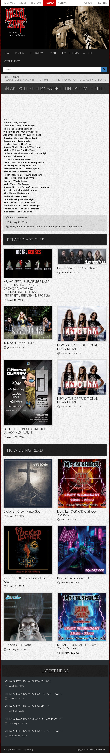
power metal (61, 226)
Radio (49, 2)
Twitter (102, 2)
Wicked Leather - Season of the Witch (24, 580)
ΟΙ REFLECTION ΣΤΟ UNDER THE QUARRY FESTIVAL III (26, 430)
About (22, 2)
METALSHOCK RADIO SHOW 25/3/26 (77, 513)
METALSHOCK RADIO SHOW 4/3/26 (27, 706)
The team (36, 2)
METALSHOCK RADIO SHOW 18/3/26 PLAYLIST (34, 694)
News (6, 53)
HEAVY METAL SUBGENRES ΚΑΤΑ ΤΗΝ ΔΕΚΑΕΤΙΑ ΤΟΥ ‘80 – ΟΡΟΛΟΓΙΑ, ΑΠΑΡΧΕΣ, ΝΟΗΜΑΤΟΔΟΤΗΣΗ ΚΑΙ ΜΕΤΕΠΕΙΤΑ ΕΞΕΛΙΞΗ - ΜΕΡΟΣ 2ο (26, 288)
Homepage (9, 2)
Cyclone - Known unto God (22, 511)
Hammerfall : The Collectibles (77, 268)
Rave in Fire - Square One (74, 578)
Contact (63, 2)
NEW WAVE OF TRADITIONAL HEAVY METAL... (77, 347)
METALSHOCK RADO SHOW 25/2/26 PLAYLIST (76, 646)
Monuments (12, 61)
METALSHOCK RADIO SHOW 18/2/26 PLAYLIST (34, 731)
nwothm (39, 226)
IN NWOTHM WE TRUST (20, 343)
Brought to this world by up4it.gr (18, 749)
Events (53, 53)
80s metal (49, 226)
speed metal (75, 226)
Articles (88, 53)
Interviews (37, 53)
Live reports (70, 53)
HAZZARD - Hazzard (17, 645)
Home (6, 76)
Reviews (20, 53)
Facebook (87, 2)
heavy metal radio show (22, 226)
